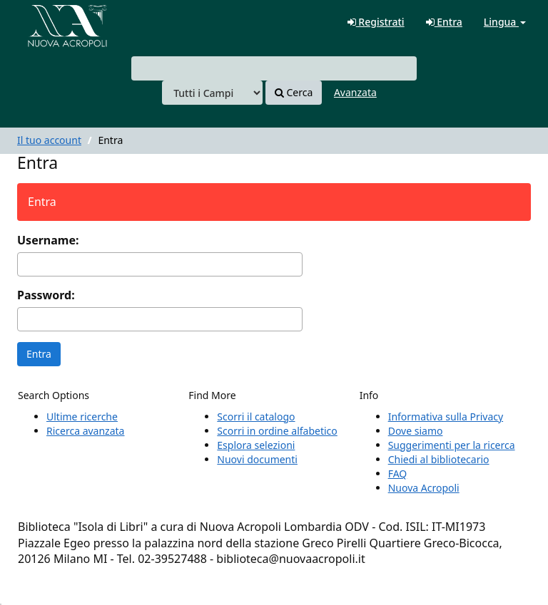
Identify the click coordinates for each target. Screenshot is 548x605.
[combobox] (274, 68)
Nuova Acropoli (424, 488)
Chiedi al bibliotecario (438, 459)
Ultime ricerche (82, 416)
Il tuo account (49, 140)
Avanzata (355, 92)
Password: (46, 295)
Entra (444, 22)
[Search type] (212, 93)
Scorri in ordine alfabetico (277, 431)
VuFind (45, 21)
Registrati (376, 22)
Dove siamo (415, 431)
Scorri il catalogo (256, 416)
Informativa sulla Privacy (445, 416)
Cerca (294, 92)
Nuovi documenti (257, 459)
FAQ (397, 473)
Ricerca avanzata (85, 431)
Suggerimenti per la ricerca (451, 445)
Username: (47, 240)
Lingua (505, 22)
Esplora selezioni (256, 445)
